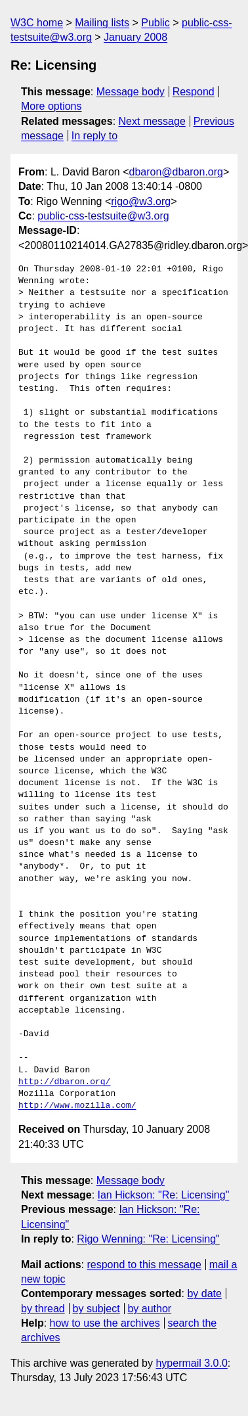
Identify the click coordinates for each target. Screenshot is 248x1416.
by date (204, 1293)
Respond (194, 91)
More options (51, 106)
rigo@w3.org (141, 201)
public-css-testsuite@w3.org (103, 215)
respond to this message (144, 1264)
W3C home (36, 22)
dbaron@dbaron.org (176, 171)
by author (149, 1308)
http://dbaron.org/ (64, 1082)
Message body (130, 91)
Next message (152, 121)
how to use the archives (105, 1323)
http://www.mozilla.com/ (77, 1106)
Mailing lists (102, 22)
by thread (43, 1308)
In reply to (94, 135)
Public (155, 22)
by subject (96, 1308)
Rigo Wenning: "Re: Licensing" (148, 1239)
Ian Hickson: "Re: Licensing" (164, 1194)
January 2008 (135, 37)
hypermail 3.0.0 (191, 1363)
